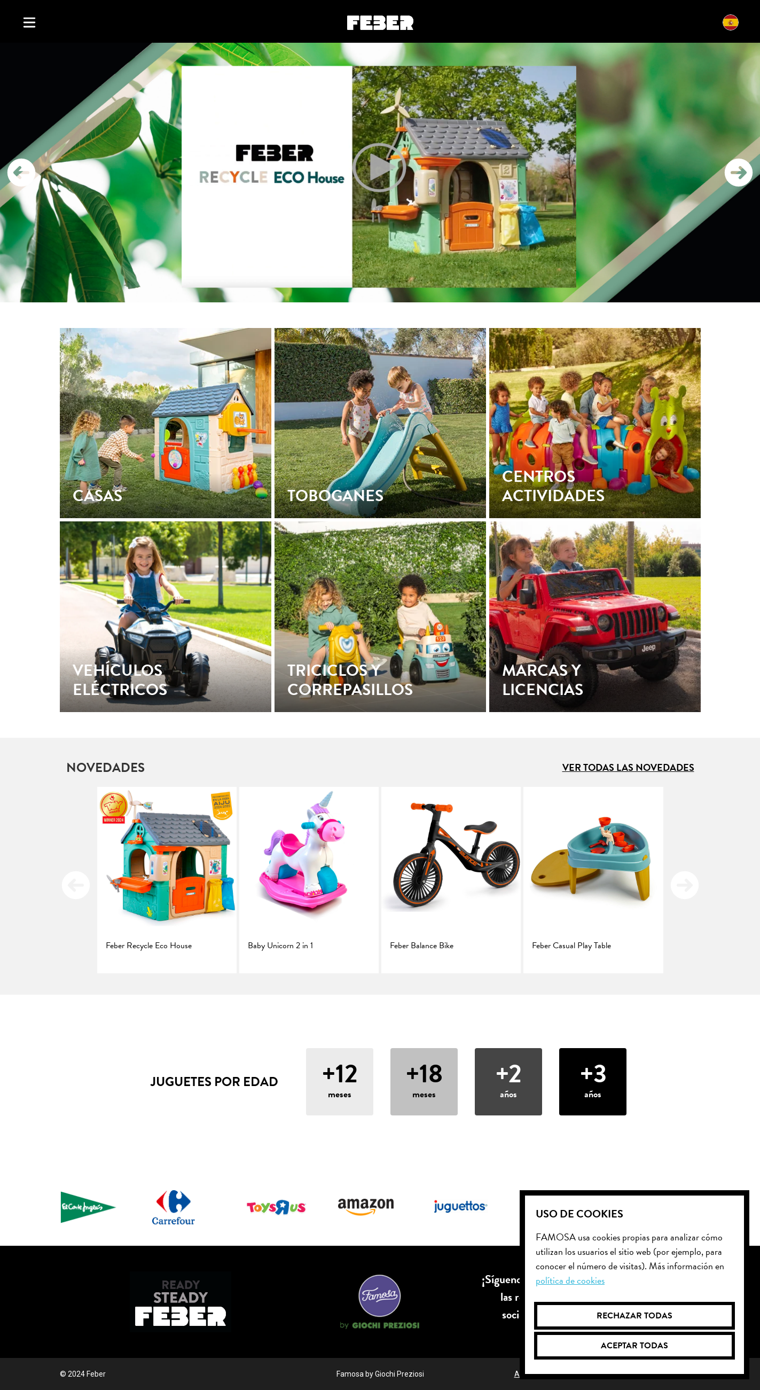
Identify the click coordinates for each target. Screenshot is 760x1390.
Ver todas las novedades (628, 767)
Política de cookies (570, 1280)
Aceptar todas (634, 1345)
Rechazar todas (634, 1315)
